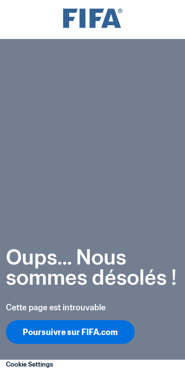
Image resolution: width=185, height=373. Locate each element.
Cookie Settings (29, 364)
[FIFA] (92, 19)
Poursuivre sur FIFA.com (70, 332)
